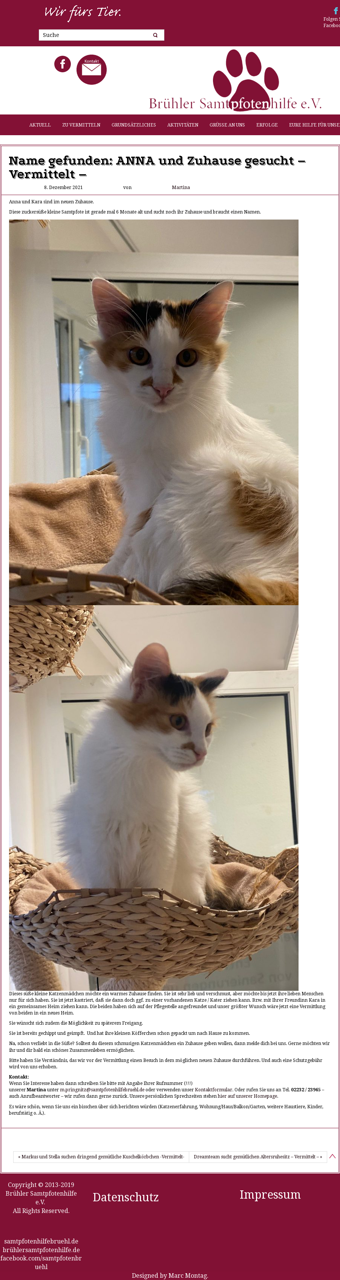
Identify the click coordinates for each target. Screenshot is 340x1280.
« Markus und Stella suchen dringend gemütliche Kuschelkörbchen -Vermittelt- (101, 1156)
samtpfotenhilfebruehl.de (41, 1241)
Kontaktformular (213, 1089)
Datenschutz (126, 1197)
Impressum (270, 1194)
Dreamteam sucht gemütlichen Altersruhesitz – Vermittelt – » (258, 1156)
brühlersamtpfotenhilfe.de (41, 1250)
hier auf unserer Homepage (247, 1096)
